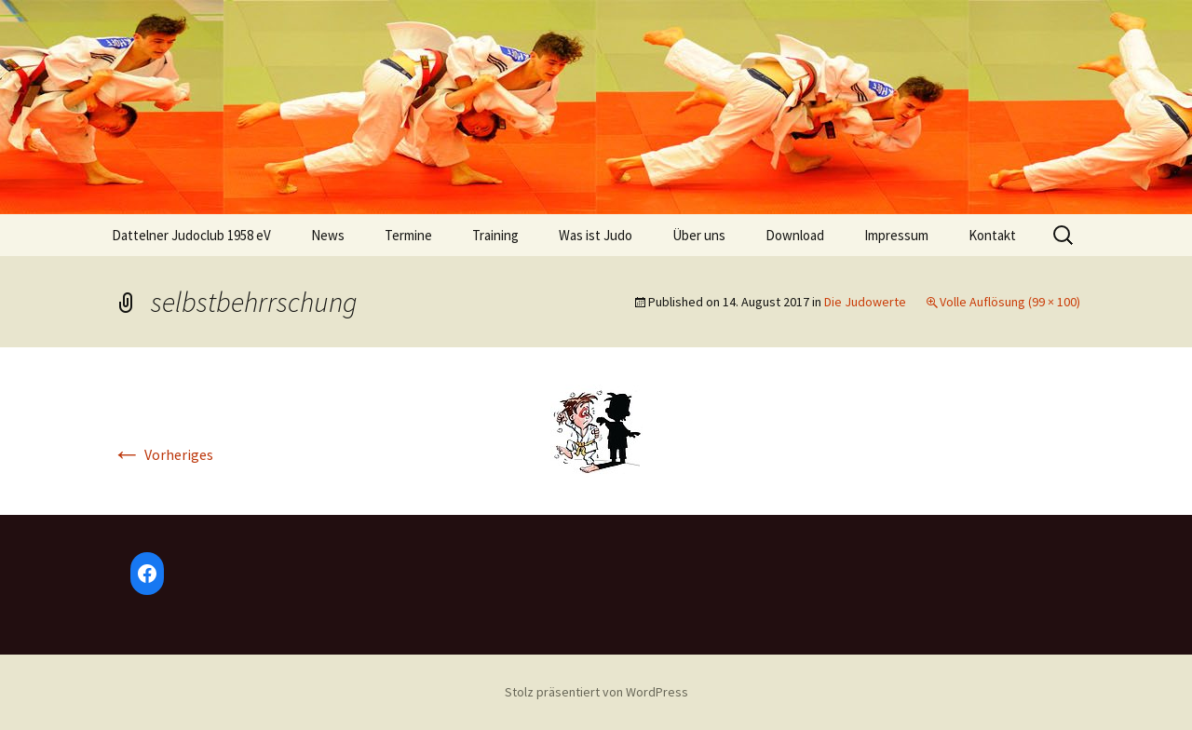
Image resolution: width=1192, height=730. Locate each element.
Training (495, 235)
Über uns (698, 235)
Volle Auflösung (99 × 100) (1010, 301)
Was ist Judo (595, 235)
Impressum (896, 235)
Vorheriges (162, 454)
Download (794, 235)
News (328, 235)
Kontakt (992, 235)
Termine (408, 235)
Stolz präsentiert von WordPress (596, 691)
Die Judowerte (865, 301)
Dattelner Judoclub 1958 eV (191, 235)
